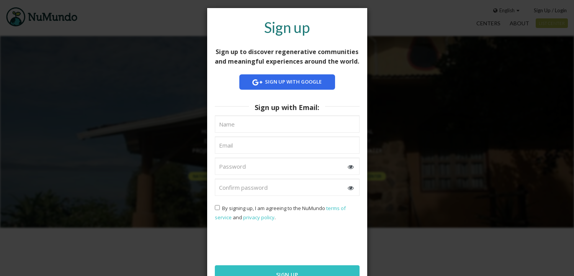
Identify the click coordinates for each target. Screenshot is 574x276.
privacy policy (259, 217)
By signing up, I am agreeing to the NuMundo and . (280, 212)
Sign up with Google (287, 82)
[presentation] (264, 242)
